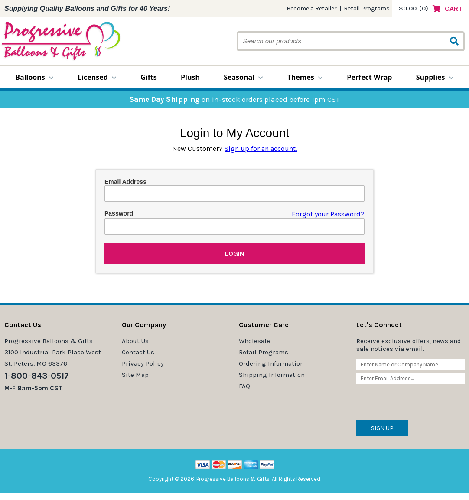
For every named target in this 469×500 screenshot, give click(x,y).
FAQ (244, 386)
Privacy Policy (143, 363)
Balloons (34, 77)
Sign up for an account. (261, 148)
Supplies (435, 77)
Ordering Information (271, 363)
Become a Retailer (312, 8)
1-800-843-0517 (36, 376)
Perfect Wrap (369, 77)
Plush (190, 77)
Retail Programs (367, 8)
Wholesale (254, 341)
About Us (135, 341)
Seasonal (243, 77)
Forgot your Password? (328, 214)
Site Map (135, 375)
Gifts (148, 77)
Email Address (125, 181)
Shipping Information (272, 375)
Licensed (97, 77)
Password (118, 213)
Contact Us (138, 352)
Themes (305, 77)
